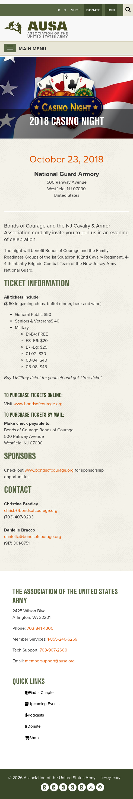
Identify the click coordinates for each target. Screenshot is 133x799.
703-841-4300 (40, 628)
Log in (60, 10)
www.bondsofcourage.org (38, 404)
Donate (93, 10)
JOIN (111, 10)
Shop (75, 10)
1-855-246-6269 (62, 639)
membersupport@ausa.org (50, 661)
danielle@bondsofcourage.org (32, 536)
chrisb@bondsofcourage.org (30, 510)
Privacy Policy (110, 778)
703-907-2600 (53, 650)
